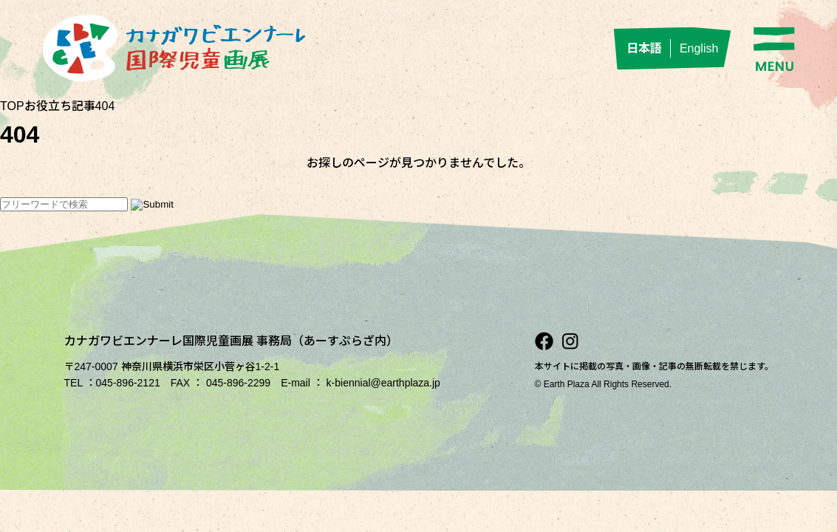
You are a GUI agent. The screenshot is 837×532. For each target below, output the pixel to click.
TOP (12, 106)
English (699, 48)
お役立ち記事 (59, 106)
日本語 (644, 48)
